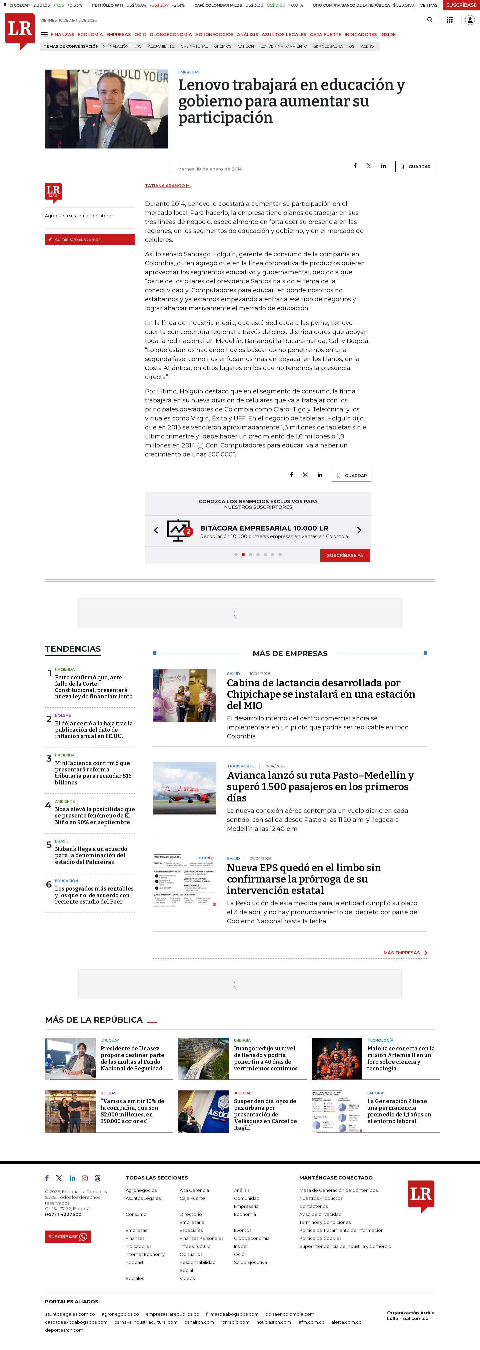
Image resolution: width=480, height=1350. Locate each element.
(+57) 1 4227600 (63, 1214)
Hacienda (65, 669)
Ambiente (65, 801)
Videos (187, 1278)
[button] (154, 531)
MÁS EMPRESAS (402, 952)
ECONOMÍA (90, 34)
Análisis (241, 1190)
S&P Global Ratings (334, 46)
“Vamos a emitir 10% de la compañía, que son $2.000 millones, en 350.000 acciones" (132, 1111)
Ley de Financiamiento (284, 46)
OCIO (140, 34)
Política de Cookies (320, 1238)
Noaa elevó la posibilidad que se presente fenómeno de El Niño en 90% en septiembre (95, 815)
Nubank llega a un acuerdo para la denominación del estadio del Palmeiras (91, 855)
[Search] (429, 20)
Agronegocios (141, 1190)
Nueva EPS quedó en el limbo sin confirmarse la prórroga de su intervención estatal (304, 879)
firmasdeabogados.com (232, 1314)
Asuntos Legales (143, 1198)
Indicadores (138, 1246)
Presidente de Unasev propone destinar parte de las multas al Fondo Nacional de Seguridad (132, 1058)
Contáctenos (313, 1206)
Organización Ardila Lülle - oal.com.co (411, 1315)
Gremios (222, 46)
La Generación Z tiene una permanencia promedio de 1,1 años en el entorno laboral (399, 1111)
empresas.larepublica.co (172, 1314)
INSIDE (388, 34)
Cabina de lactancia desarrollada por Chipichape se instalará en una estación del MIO (321, 694)
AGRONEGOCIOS (214, 34)
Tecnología (380, 1040)
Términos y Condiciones (325, 1222)
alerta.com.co (346, 1322)
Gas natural (194, 46)
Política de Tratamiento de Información (341, 1230)
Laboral (376, 1093)
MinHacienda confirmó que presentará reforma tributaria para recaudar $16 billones (93, 773)
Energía (242, 1040)
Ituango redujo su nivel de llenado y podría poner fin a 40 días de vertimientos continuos (266, 1058)
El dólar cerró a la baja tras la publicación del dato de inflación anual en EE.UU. (94, 729)
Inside (240, 1246)
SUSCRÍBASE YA (345, 555)
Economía (245, 1214)
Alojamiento (161, 46)
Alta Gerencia (194, 1190)
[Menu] (45, 34)
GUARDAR (415, 166)
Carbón (246, 46)
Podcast (135, 1262)
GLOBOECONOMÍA (171, 34)
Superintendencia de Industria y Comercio (345, 1246)
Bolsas (63, 715)
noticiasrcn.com (273, 1322)
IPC (138, 46)
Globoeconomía (252, 1238)
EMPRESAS (118, 34)
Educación (66, 881)
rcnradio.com (235, 1322)
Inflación (119, 46)
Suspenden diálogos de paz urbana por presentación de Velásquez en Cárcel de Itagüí (265, 1114)
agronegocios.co (120, 1314)
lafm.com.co (311, 1322)
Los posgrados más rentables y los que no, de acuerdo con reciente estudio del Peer (94, 895)
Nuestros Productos (320, 1198)
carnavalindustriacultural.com (146, 1322)
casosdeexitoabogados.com (76, 1322)
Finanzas (135, 1238)
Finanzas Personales (201, 1238)
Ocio (239, 1254)
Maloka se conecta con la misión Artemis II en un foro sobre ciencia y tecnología (401, 1058)
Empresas (136, 1230)
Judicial (242, 1093)
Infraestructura (195, 1246)
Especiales (191, 1230)
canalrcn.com (199, 1322)
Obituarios (191, 1254)
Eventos (242, 1230)
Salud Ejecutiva (250, 1262)
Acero (367, 46)
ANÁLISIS (247, 34)
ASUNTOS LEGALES (284, 34)
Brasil (62, 841)
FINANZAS (62, 34)
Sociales (135, 1278)
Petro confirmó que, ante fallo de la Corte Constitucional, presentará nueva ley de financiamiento (94, 687)
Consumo (136, 1214)
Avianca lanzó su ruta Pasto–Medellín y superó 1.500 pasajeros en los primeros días (320, 786)
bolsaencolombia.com (289, 1314)
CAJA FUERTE (325, 34)
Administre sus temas (74, 239)
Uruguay (110, 1040)
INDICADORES (361, 34)
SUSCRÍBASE (461, 5)
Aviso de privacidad (320, 1214)
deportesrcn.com (64, 1330)
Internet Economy (145, 1254)
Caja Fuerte (192, 1198)
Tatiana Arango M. (168, 185)
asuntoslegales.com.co (70, 1314)
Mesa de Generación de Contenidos (338, 1190)
